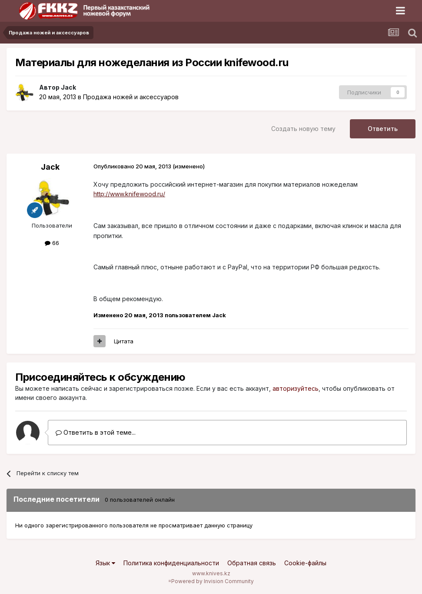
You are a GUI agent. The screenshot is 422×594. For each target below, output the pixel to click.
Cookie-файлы (305, 563)
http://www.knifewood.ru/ (129, 194)
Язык (105, 563)
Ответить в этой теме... (96, 432)
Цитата (123, 341)
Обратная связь (251, 563)
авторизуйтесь (295, 388)
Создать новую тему (303, 128)
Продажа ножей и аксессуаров (131, 97)
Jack (68, 87)
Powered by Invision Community (212, 581)
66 (52, 242)
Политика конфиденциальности (171, 563)
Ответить (383, 128)
